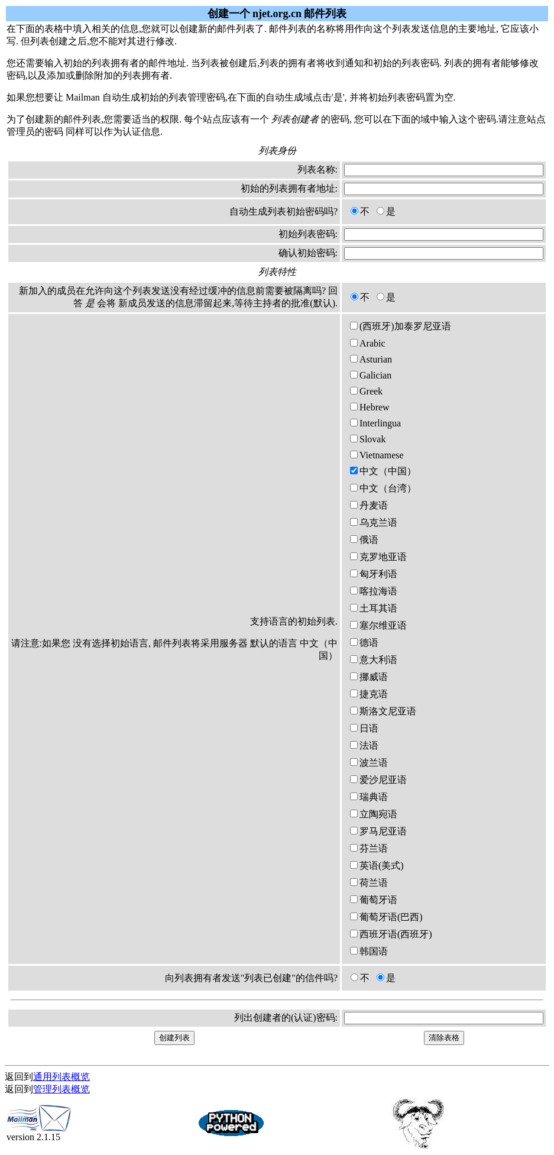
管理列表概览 (61, 1089)
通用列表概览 (61, 1077)
